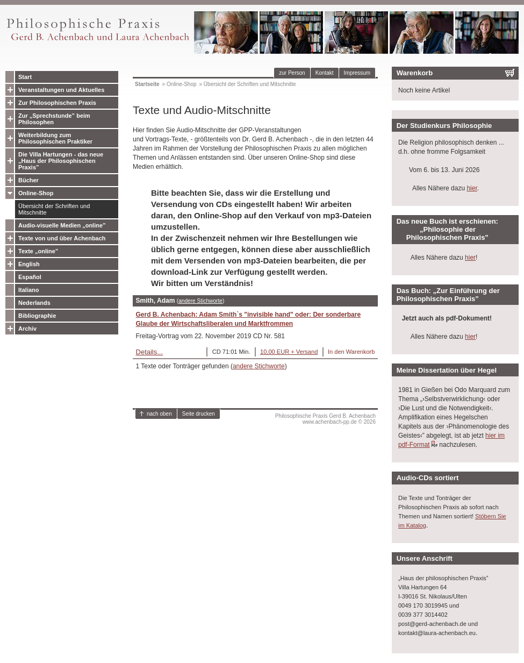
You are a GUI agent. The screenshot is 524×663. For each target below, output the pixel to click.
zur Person (292, 73)
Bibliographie (37, 315)
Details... (149, 352)
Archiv (27, 328)
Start (25, 77)
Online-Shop (35, 193)
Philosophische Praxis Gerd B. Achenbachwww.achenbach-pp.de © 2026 (325, 419)
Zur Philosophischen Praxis (57, 102)
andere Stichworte (200, 301)
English (29, 264)
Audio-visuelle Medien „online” (62, 225)
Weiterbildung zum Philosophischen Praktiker (55, 138)
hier (471, 188)
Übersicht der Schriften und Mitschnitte (54, 209)
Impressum (357, 73)
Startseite (147, 84)
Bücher (28, 180)
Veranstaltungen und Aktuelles (61, 90)
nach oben (159, 414)
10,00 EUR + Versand (289, 351)
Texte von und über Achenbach (62, 238)
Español (29, 277)
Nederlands (34, 303)
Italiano (28, 290)
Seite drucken (198, 414)
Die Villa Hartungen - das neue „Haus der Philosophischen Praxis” (60, 160)
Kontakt (324, 73)
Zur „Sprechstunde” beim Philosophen (54, 118)
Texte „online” (38, 251)
